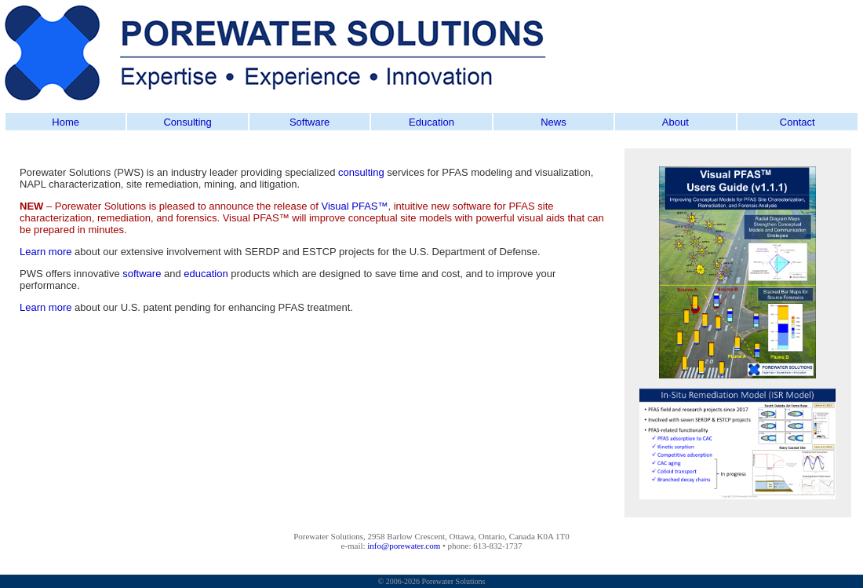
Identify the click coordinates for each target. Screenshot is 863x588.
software (141, 273)
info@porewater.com (403, 545)
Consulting (187, 122)
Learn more (45, 251)
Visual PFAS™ (354, 206)
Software (309, 122)
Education (431, 122)
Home (65, 122)
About (675, 122)
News (553, 122)
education (206, 273)
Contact (797, 122)
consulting (361, 172)
